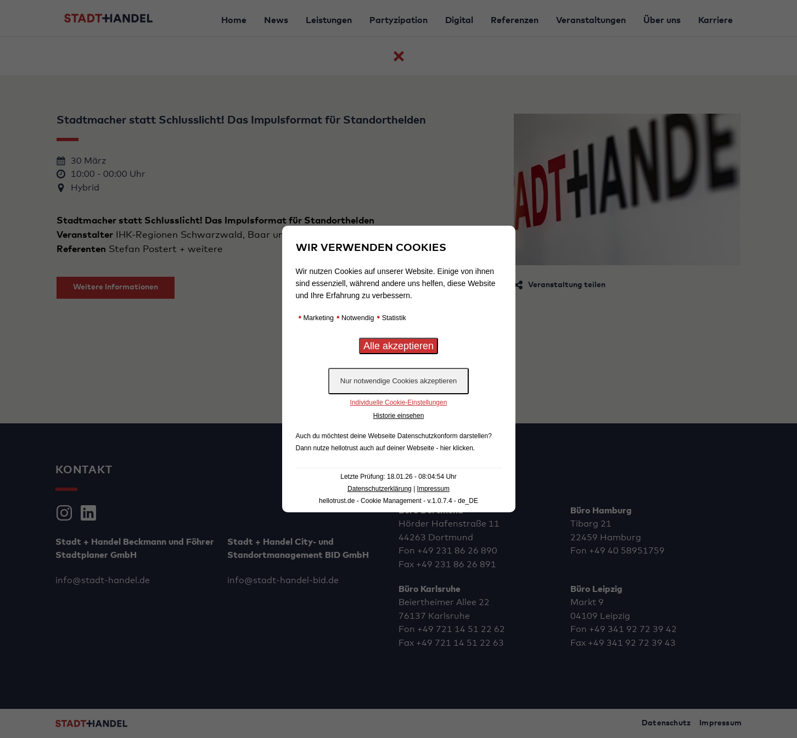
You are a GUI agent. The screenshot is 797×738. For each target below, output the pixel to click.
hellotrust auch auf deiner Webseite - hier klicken (402, 448)
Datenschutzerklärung (379, 489)
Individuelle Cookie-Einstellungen (398, 402)
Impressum (433, 489)
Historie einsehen (398, 416)
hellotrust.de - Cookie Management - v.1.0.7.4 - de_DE (398, 501)
